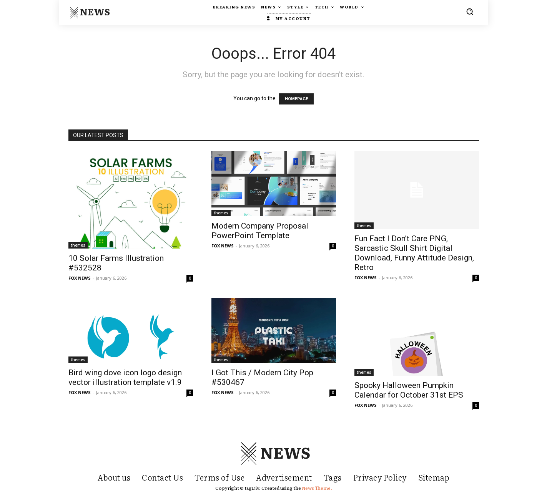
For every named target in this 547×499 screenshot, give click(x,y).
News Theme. (317, 487)
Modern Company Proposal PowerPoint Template (259, 230)
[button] (470, 11)
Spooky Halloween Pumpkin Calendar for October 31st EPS (408, 390)
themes (78, 245)
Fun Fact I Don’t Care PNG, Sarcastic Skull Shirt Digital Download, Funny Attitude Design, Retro (414, 253)
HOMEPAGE (296, 98)
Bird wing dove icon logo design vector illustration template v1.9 (125, 377)
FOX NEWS (79, 278)
